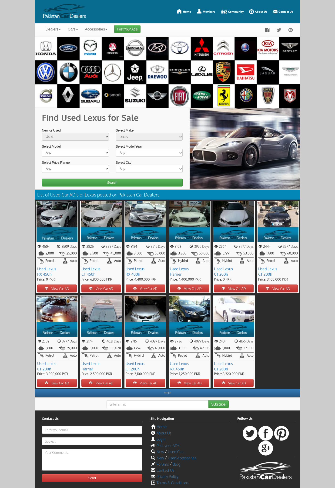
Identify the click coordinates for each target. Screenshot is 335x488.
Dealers (53, 29)
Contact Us (165, 470)
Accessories (96, 29)
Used (41, 269)
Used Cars (176, 451)
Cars (73, 29)
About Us (164, 433)
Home (162, 426)
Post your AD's (168, 445)
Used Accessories (182, 458)
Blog (176, 464)
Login (161, 439)
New (160, 451)
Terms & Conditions (173, 483)
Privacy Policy (167, 476)
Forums (163, 464)
